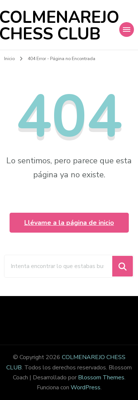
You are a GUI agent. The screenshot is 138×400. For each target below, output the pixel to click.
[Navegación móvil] (126, 29)
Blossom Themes (101, 377)
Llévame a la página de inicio (69, 222)
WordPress (85, 387)
